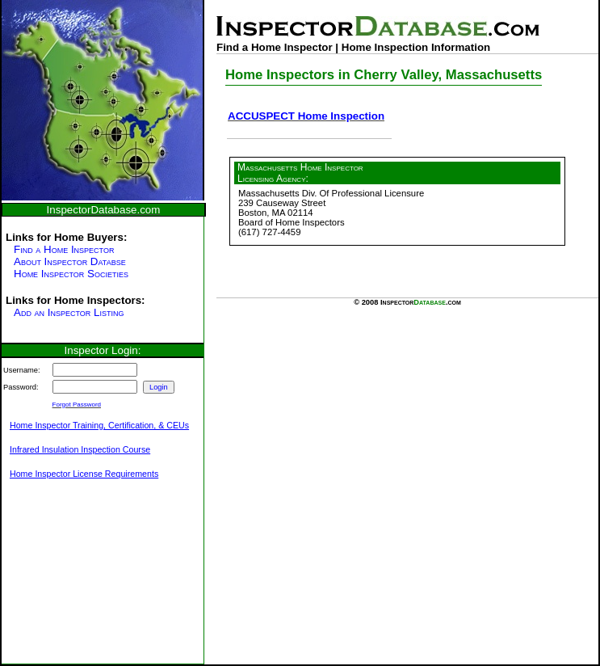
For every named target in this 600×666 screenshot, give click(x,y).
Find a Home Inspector (64, 249)
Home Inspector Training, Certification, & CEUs (99, 425)
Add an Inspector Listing (69, 312)
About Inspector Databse (70, 261)
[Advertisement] (82, 580)
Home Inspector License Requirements (84, 473)
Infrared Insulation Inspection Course (80, 449)
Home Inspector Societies (71, 274)
